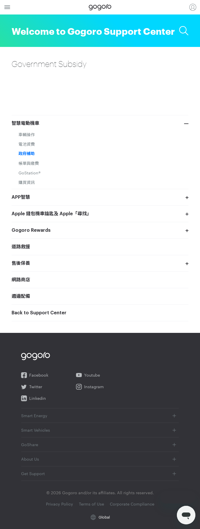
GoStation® (29, 173)
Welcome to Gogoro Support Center (93, 30)
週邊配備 (21, 296)
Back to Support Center (39, 313)
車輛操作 (26, 134)
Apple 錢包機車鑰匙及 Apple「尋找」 (51, 213)
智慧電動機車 (25, 123)
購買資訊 (26, 182)
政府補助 (26, 154)
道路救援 (21, 247)
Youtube (88, 375)
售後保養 (21, 263)
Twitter (31, 387)
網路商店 (21, 280)
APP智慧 (21, 197)
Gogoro (100, 7)
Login (193, 7)
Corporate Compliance (132, 504)
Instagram (90, 387)
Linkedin (33, 398)
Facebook (34, 375)
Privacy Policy (60, 504)
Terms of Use (92, 504)
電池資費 (26, 144)
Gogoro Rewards (31, 230)
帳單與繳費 (28, 163)
